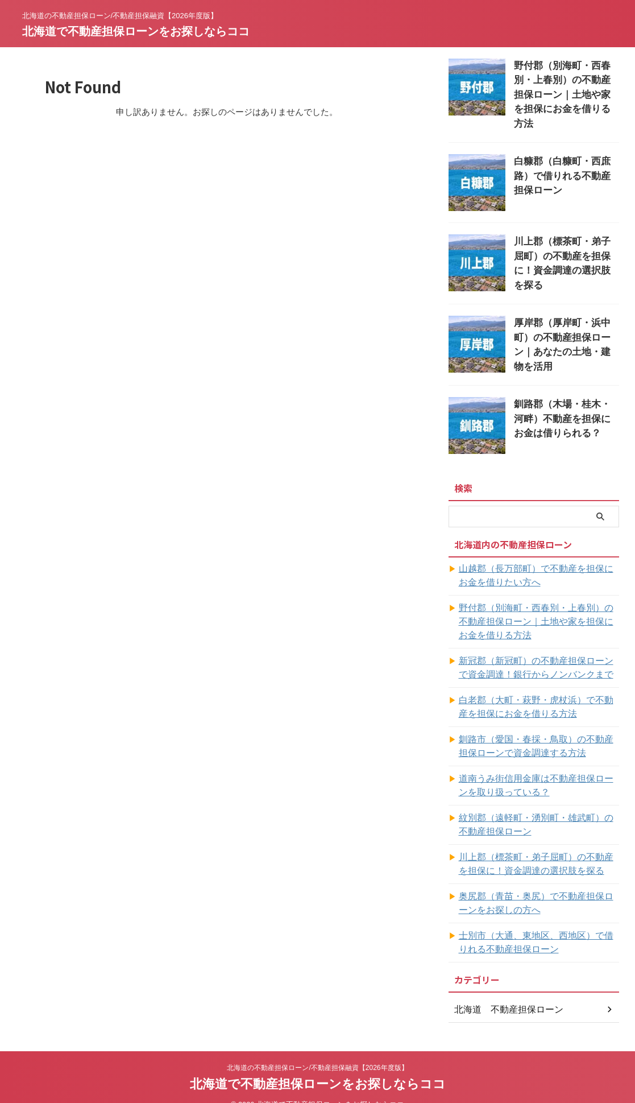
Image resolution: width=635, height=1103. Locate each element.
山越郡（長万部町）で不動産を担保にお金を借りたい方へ (538, 558)
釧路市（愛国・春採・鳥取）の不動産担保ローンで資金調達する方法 (538, 728)
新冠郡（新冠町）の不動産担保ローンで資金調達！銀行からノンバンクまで (538, 650)
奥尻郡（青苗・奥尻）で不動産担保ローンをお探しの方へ (538, 885)
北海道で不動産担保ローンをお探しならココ (136, 31)
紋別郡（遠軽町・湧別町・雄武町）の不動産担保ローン (538, 807)
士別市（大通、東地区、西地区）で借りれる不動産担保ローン (538, 925)
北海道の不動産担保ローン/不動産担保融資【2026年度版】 (317, 1050)
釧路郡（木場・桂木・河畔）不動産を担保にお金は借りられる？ (565, 398)
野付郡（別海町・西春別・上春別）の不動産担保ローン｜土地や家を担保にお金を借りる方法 (538, 604)
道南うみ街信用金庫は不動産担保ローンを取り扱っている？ (538, 768)
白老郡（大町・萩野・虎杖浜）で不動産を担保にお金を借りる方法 (538, 689)
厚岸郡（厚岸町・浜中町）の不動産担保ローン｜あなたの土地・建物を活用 (565, 318)
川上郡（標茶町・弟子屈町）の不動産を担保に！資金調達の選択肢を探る (565, 238)
